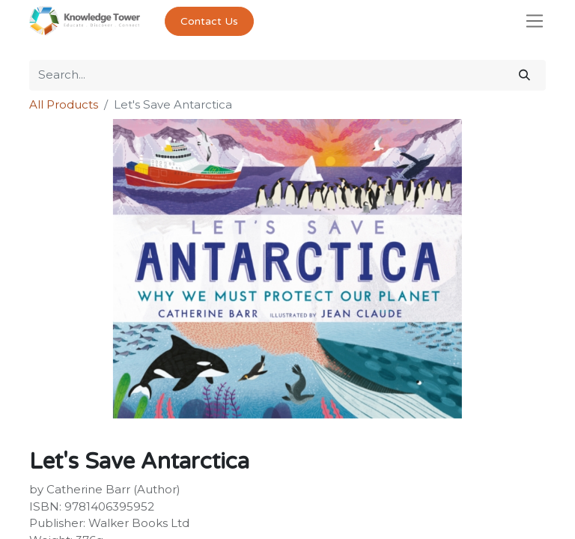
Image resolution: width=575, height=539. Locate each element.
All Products (63, 104)
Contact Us (209, 21)
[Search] (524, 75)
